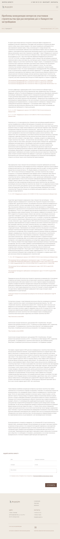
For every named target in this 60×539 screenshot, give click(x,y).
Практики (36, 503)
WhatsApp (46, 2)
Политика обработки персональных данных (44, 530)
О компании (37, 501)
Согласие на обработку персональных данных (19, 530)
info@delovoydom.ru (38, 517)
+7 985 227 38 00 (37, 514)
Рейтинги (36, 505)
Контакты (54, 2)
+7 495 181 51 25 (36, 2)
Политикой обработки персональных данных (43, 475)
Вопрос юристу (7, 2)
